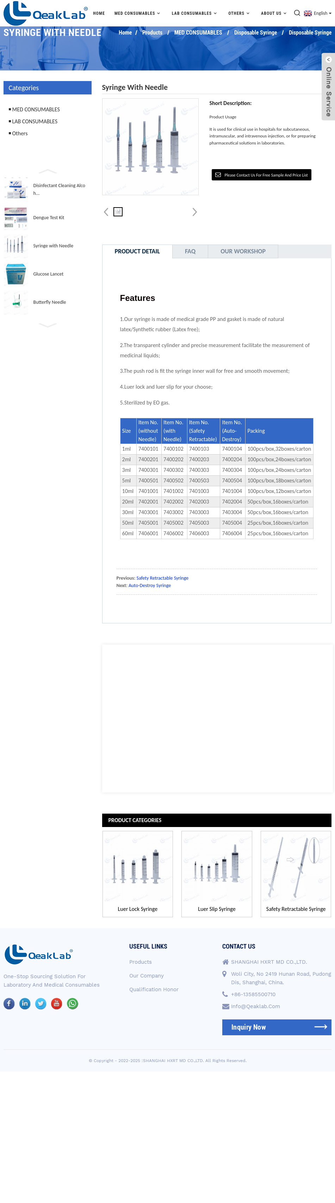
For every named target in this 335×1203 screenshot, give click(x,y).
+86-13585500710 (253, 994)
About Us (275, 13)
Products (152, 32)
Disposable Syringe (255, 32)
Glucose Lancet (48, 274)
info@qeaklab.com (255, 1006)
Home (99, 13)
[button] (48, 170)
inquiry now (248, 1027)
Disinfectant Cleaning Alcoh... (59, 189)
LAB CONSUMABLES (195, 13)
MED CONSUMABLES (138, 13)
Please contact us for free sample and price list (266, 175)
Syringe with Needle (53, 246)
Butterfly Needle (49, 302)
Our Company (146, 975)
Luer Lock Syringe (137, 908)
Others (240, 13)
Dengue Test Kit (48, 218)
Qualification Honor (154, 988)
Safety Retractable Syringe (163, 578)
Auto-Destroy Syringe (150, 585)
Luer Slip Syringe (216, 908)
